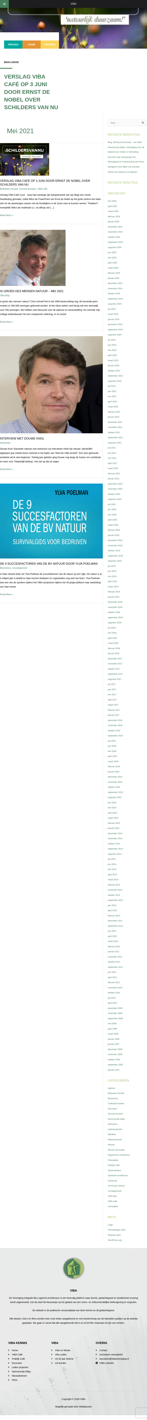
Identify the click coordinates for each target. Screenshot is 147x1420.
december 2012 (116, 925)
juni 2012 (112, 935)
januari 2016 (114, 776)
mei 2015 (112, 812)
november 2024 (116, 293)
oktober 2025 (114, 241)
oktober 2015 (114, 791)
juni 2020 (112, 514)
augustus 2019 (115, 565)
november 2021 (116, 432)
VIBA (73, 3)
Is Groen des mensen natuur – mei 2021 (32, 291)
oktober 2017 (114, 673)
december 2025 (116, 231)
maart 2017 (113, 709)
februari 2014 (114, 889)
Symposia (113, 1185)
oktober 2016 (114, 735)
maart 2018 (113, 647)
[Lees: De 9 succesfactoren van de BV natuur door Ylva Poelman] (51, 520)
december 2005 (116, 1054)
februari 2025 (114, 277)
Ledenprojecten (116, 1134)
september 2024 (116, 303)
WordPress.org (115, 1244)
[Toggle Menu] (4, 4)
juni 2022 (112, 396)
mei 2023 (112, 354)
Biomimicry (5, 568)
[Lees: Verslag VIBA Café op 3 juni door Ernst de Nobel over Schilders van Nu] (24, 159)
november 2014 (116, 843)
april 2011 (113, 982)
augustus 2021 (115, 447)
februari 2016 (114, 771)
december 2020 (116, 488)
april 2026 (113, 211)
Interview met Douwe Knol (22, 438)
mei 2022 (112, 401)
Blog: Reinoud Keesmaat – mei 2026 (126, 142)
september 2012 (116, 930)
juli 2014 (112, 863)
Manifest (112, 1139)
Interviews (5, 442)
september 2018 (116, 622)
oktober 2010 (114, 997)
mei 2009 (112, 1028)
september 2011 (116, 971)
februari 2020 (114, 534)
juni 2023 (112, 349)
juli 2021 (112, 452)
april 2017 (113, 704)
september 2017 (116, 678)
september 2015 (116, 797)
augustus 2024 (115, 308)
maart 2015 (113, 822)
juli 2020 (112, 509)
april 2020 (113, 524)
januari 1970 (114, 1074)
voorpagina (113, 1211)
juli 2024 (112, 313)
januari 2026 (114, 226)
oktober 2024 (114, 298)
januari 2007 (114, 1048)
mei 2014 (112, 874)
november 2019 (116, 550)
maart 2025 (113, 272)
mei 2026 (112, 205)
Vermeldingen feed (117, 1234)
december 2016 (116, 725)
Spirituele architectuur (119, 1180)
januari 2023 (114, 370)
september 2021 (116, 442)
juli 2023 (112, 344)
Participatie (113, 1164)
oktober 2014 (114, 848)
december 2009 (116, 1013)
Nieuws (111, 1149)
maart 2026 (113, 216)
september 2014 (116, 853)
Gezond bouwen (27, 189)
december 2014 (116, 838)
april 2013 (113, 915)
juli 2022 (112, 390)
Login (110, 1229)
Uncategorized (19, 568)
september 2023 (116, 334)
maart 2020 (113, 529)
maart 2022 (113, 411)
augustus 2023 (115, 339)
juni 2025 (112, 257)
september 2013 (116, 904)
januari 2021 (114, 483)
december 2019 (116, 545)
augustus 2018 (115, 627)
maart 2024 (113, 318)
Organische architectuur (120, 1159)
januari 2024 (114, 324)
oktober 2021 (114, 437)
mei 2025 (112, 262)
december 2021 (116, 426)
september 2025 (116, 246)
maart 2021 (113, 473)
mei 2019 (112, 581)
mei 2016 (112, 755)
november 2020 (116, 493)
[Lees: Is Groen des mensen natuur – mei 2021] (33, 257)
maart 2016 (113, 766)
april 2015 (113, 817)
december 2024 (116, 288)
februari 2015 (114, 827)
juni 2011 (112, 976)
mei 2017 (112, 699)
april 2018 (113, 642)
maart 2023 (113, 365)
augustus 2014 (115, 858)
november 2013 (116, 894)
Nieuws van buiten (117, 1154)
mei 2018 (112, 637)
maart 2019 (113, 591)
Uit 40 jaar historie (117, 1190)
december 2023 (116, 329)
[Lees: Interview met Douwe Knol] (51, 384)
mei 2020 (112, 519)
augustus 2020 (115, 503)
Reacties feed (115, 1239)
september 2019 (116, 560)
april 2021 (113, 468)
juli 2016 (112, 745)
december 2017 (116, 663)
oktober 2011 (114, 966)
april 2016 (113, 761)
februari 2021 (114, 478)
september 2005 (116, 1069)
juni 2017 (112, 694)
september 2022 (116, 380)
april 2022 (113, 406)
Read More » (6, 215)
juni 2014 (112, 869)
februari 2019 (114, 596)
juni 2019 (112, 575)
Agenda (112, 1092)
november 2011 (116, 961)
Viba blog (5, 295)
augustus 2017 (115, 684)
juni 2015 (112, 807)
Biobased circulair (9, 189)
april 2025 (113, 267)
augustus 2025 (115, 252)
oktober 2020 (114, 498)
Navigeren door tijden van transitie (125, 171)
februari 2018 (114, 653)
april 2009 (113, 1033)
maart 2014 (113, 884)
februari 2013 (114, 920)
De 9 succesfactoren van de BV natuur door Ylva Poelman (49, 563)
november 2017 (116, 668)
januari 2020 (114, 540)
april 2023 (113, 360)
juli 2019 (112, 570)
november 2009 (116, 1018)
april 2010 (113, 1007)
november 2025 (116, 236)
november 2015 (116, 786)
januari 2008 (114, 1043)
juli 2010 (112, 1002)
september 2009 (116, 1023)
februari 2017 (114, 714)
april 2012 (113, 941)
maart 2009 (113, 1038)
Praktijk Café (114, 1170)
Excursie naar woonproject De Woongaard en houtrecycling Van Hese (125, 162)
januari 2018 (114, 658)
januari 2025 (114, 283)
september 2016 (116, 740)
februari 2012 (114, 951)
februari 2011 (114, 987)
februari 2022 (114, 416)
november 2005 (116, 1059)
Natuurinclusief (115, 1144)
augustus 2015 (115, 802)
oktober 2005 (114, 1064)
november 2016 (116, 730)
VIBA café (42, 189)
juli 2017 (112, 689)
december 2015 (116, 781)
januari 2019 (114, 601)
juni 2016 (112, 750)
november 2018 (116, 612)
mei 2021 (112, 462)
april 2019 (113, 586)
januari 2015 (114, 833)
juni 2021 (112, 457)
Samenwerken (115, 1175)
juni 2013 (112, 910)
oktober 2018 (114, 617)
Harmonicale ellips (117, 1123)
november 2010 (116, 992)
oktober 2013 (114, 899)
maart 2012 (113, 946)
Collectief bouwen (117, 1108)
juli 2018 (112, 632)
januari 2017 (114, 719)
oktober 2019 (114, 555)
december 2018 (116, 606)
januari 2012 (114, 956)
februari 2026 (114, 221)
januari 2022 (114, 421)
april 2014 (113, 879)
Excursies (113, 1113)
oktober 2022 (114, 375)
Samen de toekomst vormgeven (124, 176)
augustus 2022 (115, 385)
